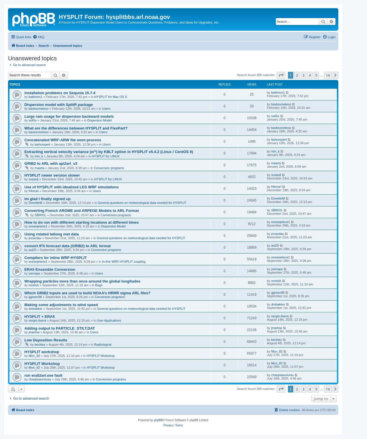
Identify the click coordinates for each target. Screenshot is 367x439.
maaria (39, 168)
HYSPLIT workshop (41, 352)
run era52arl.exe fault (43, 375)
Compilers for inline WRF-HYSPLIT (55, 258)
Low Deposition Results (45, 340)
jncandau (35, 238)
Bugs (98, 285)
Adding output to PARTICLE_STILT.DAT (59, 328)
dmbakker (35, 308)
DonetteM (35, 202)
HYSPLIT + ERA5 (39, 316)
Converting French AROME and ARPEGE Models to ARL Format (81, 210)
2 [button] (297, 75)
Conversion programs (109, 168)
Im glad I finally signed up (47, 199)
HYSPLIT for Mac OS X (110, 96)
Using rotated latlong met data (51, 234)
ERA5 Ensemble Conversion (49, 269)
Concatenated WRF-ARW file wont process (62, 140)
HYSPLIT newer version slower (52, 175)
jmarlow (34, 332)
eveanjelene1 (38, 226)
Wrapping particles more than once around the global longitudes (82, 281)
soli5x (33, 120)
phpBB (158, 420)
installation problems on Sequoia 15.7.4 (59, 93)
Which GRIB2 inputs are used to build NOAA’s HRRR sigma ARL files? (87, 293)
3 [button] (303, 75)
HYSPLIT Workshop (101, 355)
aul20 (32, 250)
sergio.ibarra (37, 320)
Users (106, 108)
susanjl (33, 179)
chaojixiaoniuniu (40, 379)
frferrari (34, 191)
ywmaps (34, 273)
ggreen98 (35, 297)
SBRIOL (40, 215)
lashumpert (42, 144)
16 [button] (328, 75)
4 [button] (310, 75)
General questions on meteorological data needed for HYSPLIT (142, 202)
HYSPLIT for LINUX (106, 156)
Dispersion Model (99, 120)
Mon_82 (34, 355)
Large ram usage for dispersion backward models (69, 116)
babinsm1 (35, 96)
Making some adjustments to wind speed (61, 305)
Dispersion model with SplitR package (58, 105)
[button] (281, 75)
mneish (34, 285)
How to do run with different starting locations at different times (81, 222)
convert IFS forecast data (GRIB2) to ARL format (67, 246)
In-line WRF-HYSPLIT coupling (123, 261)
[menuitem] (38, 37)
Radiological (103, 344)
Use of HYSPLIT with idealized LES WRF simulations (71, 187)
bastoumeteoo (39, 108)
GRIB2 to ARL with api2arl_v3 (50, 163)
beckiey (40, 344)
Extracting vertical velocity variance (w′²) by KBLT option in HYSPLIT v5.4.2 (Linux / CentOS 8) (108, 152)
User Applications (109, 320)
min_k (39, 156)
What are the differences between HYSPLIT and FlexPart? (76, 128)
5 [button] (316, 75)
